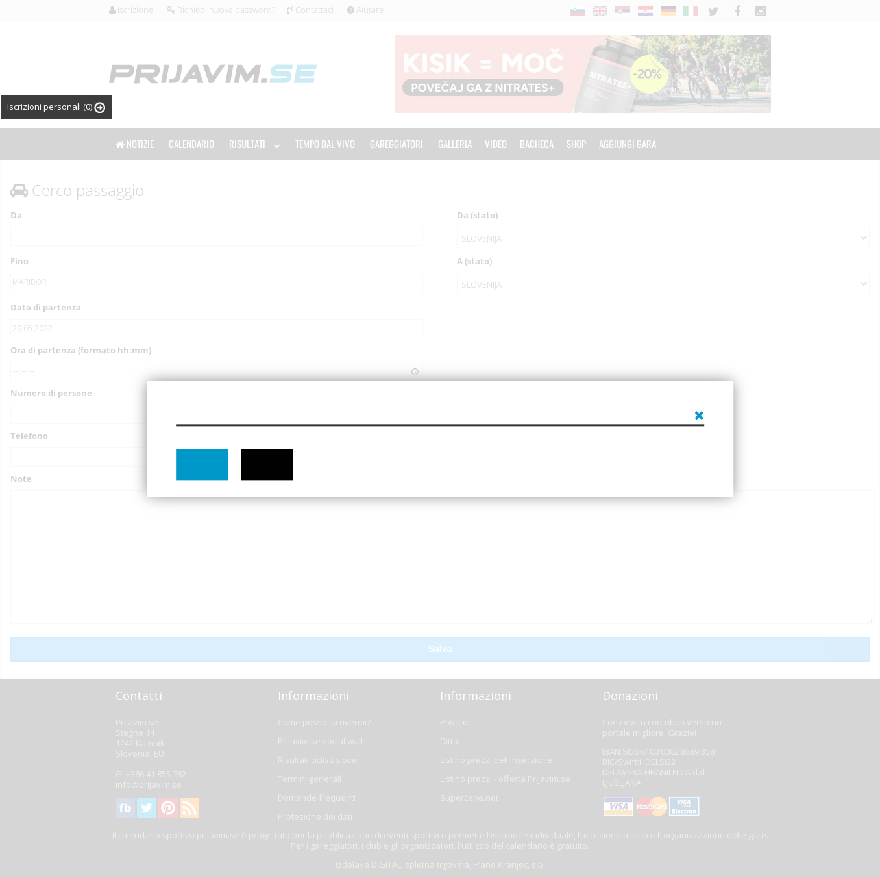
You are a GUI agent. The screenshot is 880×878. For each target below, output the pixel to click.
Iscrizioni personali (56, 107)
